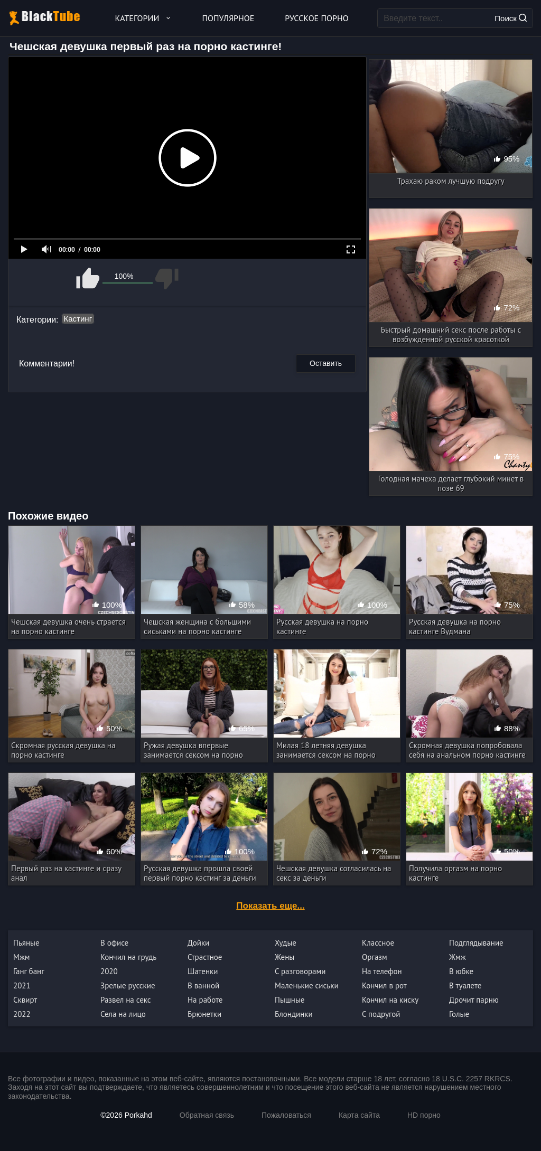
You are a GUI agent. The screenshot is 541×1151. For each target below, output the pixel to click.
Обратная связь (207, 1115)
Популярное (228, 18)
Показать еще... (270, 906)
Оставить (326, 363)
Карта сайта (359, 1115)
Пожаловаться (286, 1115)
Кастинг (78, 318)
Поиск (511, 18)
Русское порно (316, 18)
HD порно (424, 1115)
